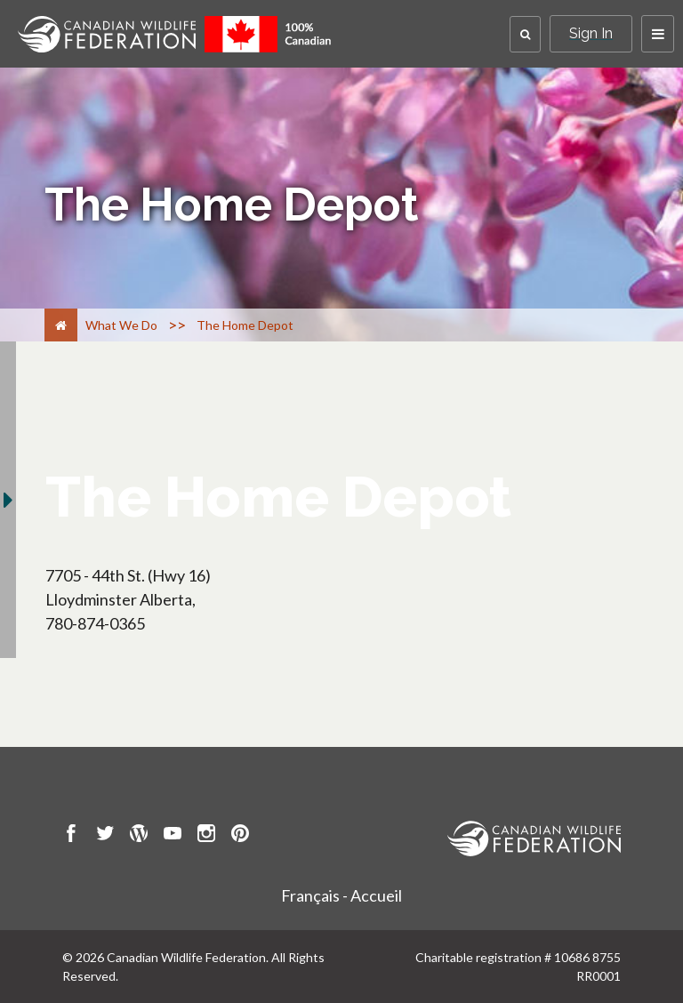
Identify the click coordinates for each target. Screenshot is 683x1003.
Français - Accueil (341, 895)
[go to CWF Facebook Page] (71, 836)
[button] (525, 34)
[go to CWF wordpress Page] (139, 836)
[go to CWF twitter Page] (105, 836)
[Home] (60, 325)
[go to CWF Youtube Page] (172, 836)
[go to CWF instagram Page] (206, 836)
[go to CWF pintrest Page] (240, 836)
